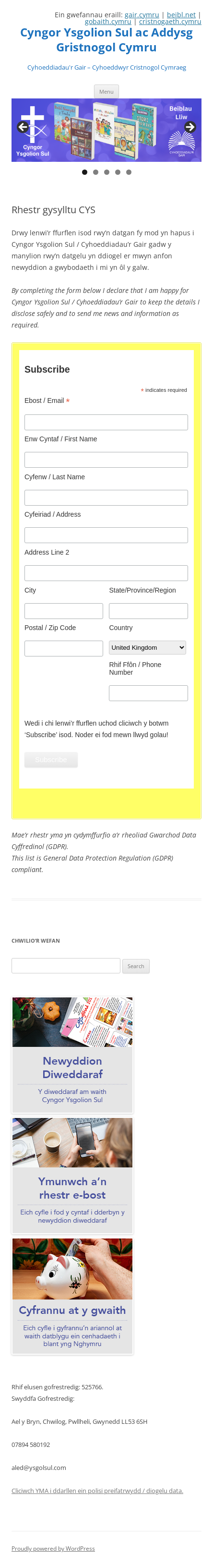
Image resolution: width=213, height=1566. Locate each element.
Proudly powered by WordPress (53, 1548)
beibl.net (181, 14)
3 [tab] (106, 172)
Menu (106, 91)
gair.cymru (142, 14)
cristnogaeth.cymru (170, 21)
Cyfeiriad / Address (52, 514)
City (30, 590)
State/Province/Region (142, 590)
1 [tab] (84, 172)
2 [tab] (95, 172)
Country (120, 627)
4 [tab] (117, 172)
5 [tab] (128, 172)
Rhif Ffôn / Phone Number (135, 668)
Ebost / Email (47, 400)
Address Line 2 (46, 552)
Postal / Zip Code (50, 627)
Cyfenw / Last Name (54, 477)
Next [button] (189, 128)
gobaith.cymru (108, 21)
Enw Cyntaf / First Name (60, 439)
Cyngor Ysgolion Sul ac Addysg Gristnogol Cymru (106, 40)
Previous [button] (23, 128)
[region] (106, 130)
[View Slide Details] (106, 130)
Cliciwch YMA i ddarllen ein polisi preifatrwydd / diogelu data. (97, 1490)
